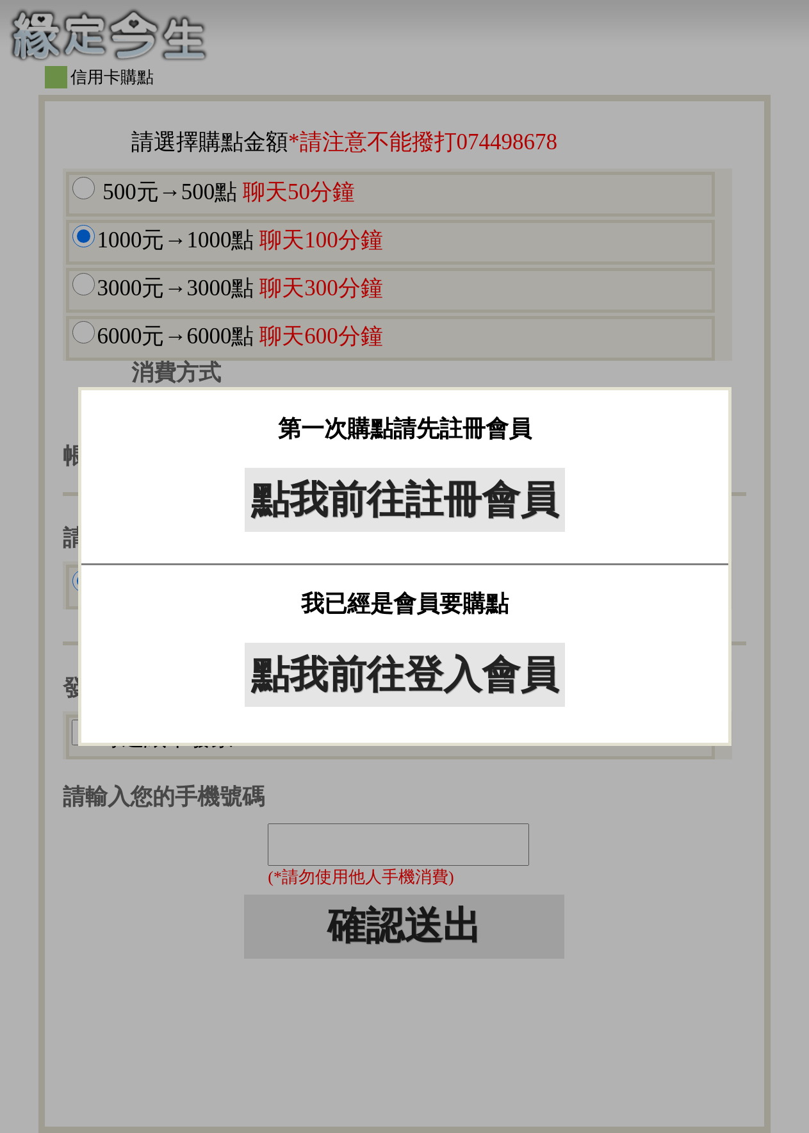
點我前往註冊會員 (405, 500)
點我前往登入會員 (405, 675)
